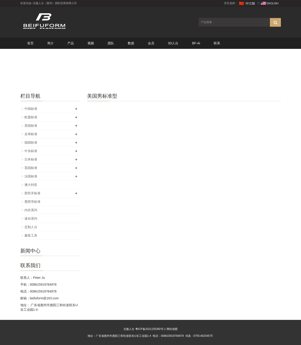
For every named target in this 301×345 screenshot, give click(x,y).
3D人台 (173, 43)
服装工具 (30, 235)
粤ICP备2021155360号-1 (150, 329)
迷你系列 (30, 218)
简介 (50, 43)
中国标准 (30, 109)
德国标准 (30, 142)
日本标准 (30, 159)
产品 (70, 43)
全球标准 (30, 134)
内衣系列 (30, 210)
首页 (30, 43)
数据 (131, 43)
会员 (151, 43)
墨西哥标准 (32, 201)
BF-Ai (196, 43)
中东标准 (30, 151)
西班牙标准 (32, 193)
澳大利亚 (30, 185)
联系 (217, 43)
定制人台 (30, 227)
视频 (91, 43)
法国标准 (30, 176)
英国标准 (30, 168)
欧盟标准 (30, 117)
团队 (111, 43)
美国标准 (30, 125)
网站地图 (172, 329)
